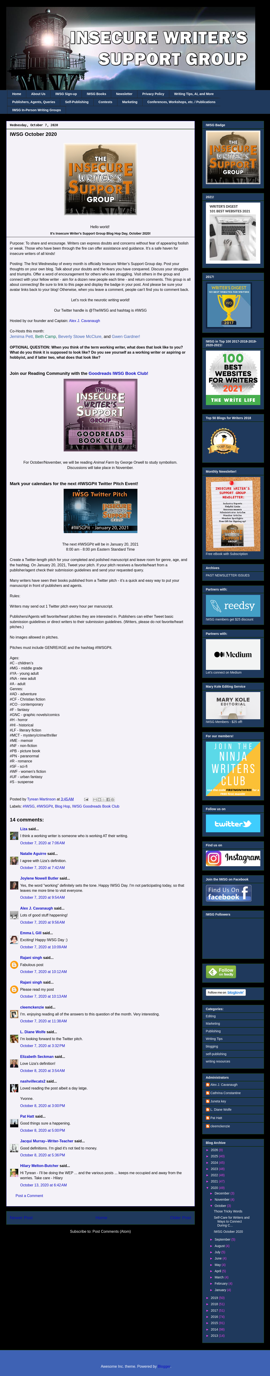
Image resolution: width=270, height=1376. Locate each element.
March (220, 1277)
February (221, 1283)
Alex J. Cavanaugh (84, 321)
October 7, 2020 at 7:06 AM (42, 843)
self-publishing (216, 1054)
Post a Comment (29, 1196)
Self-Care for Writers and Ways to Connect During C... (231, 1221)
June (219, 1258)
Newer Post (21, 1217)
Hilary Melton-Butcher (39, 1166)
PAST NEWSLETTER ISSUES (228, 575)
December (222, 1193)
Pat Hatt (27, 1116)
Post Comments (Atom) (111, 1231)
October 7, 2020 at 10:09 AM (43, 947)
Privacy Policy (153, 94)
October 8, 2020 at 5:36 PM (42, 1155)
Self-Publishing (77, 102)
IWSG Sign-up (66, 94)
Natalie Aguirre (33, 854)
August (220, 1246)
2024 (215, 1162)
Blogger (164, 1366)
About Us (38, 94)
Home (16, 94)
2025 (215, 1156)
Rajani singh (31, 958)
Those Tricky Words (228, 1211)
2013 (215, 1335)
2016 (215, 1317)
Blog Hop (62, 806)
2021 (215, 1181)
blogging (212, 1046)
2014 (215, 1329)
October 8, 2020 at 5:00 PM (42, 1130)
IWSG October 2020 (228, 1231)
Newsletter (124, 94)
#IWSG (29, 806)
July (218, 1252)
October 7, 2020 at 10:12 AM (43, 972)
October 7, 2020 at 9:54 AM (42, 897)
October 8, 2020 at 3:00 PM (42, 1106)
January (221, 1290)
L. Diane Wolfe (33, 1032)
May (218, 1265)
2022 (215, 1175)
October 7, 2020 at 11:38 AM (43, 1021)
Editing (211, 1016)
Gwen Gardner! (126, 336)
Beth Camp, (46, 336)
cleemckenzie (32, 1007)
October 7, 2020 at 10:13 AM (43, 996)
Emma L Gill (31, 933)
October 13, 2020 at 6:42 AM (43, 1185)
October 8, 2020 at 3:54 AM (42, 1071)
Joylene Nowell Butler (39, 878)
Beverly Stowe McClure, (80, 336)
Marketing (129, 102)
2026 (215, 1150)
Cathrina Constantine (226, 1093)
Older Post (180, 1217)
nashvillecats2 (32, 1081)
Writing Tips (214, 1039)
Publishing (213, 1031)
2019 (215, 1298)
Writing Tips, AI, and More (194, 94)
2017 (215, 1310)
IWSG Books (96, 94)
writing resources (218, 1061)
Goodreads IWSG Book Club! (118, 373)
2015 (215, 1323)
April (218, 1271)
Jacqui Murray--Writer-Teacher (47, 1141)
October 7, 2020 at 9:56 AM (42, 922)
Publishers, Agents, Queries (33, 102)
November (222, 1199)
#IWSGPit (45, 806)
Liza (23, 829)
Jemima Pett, (22, 336)
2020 (215, 1188)
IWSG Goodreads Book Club (95, 806)
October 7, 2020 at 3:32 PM (42, 1046)
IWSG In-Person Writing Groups (36, 110)
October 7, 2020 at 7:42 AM (42, 868)
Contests (105, 102)
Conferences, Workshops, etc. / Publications (181, 102)
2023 (215, 1169)
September (223, 1239)
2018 (215, 1304)
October (221, 1206)
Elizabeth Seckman (37, 1057)
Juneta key (218, 1101)
